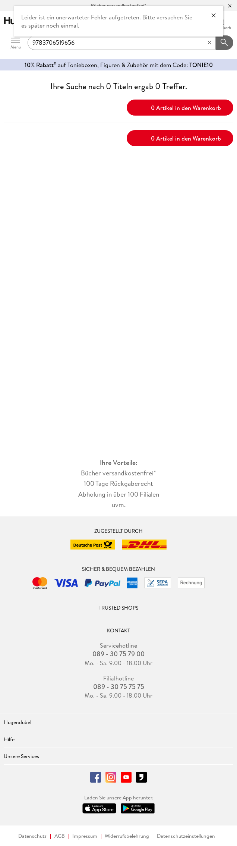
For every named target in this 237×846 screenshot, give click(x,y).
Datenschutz (32, 836)
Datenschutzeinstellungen (186, 836)
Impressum (84, 836)
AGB (59, 836)
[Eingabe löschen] (209, 42)
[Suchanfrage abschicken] (225, 42)
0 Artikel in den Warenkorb (180, 107)
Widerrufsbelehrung (127, 836)
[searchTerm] (122, 42)
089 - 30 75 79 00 (118, 654)
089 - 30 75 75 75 (118, 686)
